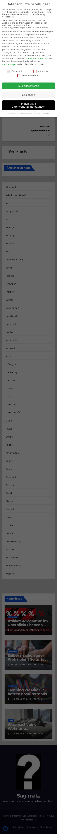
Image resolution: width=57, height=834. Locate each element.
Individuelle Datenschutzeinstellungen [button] (28, 105)
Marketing (40, 71)
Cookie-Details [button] (14, 113)
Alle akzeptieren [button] (28, 85)
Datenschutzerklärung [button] (30, 113)
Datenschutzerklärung (36, 58)
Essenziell (14, 71)
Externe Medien (27, 75)
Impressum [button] (45, 113)
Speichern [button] (28, 94)
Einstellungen (9, 64)
